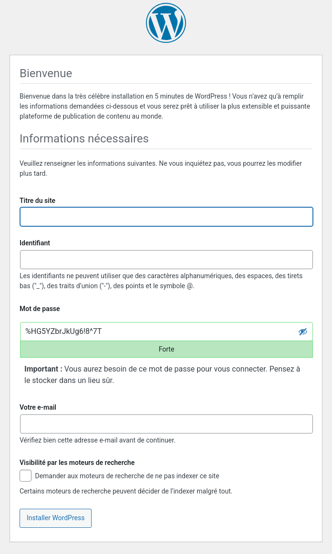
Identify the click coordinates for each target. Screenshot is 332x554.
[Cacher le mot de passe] (302, 331)
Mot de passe (40, 308)
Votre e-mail (38, 407)
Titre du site (37, 200)
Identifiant (35, 243)
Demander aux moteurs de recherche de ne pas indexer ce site (119, 477)
